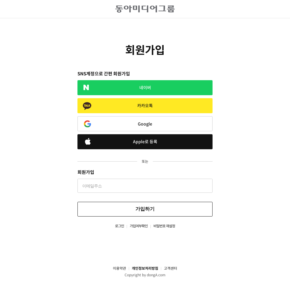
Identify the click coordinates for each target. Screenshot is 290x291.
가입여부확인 (139, 226)
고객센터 (170, 268)
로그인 (119, 226)
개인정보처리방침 (145, 268)
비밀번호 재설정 (164, 226)
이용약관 (119, 268)
